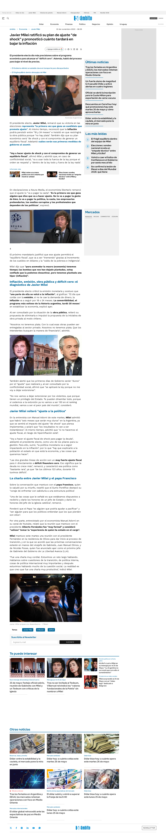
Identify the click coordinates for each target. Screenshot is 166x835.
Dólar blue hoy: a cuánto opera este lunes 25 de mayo (100, 795)
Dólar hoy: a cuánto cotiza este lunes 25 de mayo (63, 811)
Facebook (16, 828)
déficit (51, 630)
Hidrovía (86, 13)
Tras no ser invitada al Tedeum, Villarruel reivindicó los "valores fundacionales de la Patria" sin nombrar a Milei (63, 687)
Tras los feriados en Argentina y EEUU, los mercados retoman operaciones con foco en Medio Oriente (101, 71)
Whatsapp (40, 828)
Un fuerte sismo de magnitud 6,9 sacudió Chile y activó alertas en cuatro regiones (100, 84)
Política (82, 24)
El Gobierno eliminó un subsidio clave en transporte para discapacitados (40, 68)
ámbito (12, 29)
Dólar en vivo (20, 13)
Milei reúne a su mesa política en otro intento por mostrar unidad (33, 174)
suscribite (153, 18)
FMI (95, 13)
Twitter (11, 828)
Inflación (40, 630)
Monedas (88, 216)
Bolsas (96, 216)
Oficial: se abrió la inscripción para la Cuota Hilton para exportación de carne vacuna (100, 95)
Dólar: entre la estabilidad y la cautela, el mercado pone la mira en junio (100, 121)
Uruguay (123, 24)
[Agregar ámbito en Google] (54, 49)
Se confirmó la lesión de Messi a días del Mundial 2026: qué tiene (103, 169)
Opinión (110, 24)
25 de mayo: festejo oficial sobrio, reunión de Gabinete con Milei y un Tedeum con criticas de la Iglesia (27, 687)
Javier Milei (32, 13)
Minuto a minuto (17, 791)
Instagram (22, 828)
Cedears (115, 216)
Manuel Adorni (61, 13)
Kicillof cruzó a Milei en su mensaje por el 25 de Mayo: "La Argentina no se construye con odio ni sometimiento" (109, 668)
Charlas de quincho (46, 13)
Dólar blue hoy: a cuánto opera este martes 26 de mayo (100, 760)
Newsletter (161, 24)
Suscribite (70, 642)
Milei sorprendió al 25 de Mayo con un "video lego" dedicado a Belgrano (109, 682)
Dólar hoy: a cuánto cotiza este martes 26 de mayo (63, 760)
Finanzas (69, 24)
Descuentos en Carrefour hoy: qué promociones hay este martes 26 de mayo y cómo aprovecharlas (101, 108)
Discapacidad (75, 13)
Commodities (105, 216)
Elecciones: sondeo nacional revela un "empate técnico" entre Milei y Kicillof (70, 175)
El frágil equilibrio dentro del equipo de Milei (29, 72)
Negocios (96, 24)
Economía (54, 24)
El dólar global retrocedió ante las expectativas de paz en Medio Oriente (27, 814)
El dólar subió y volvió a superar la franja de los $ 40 (63, 795)
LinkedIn (28, 828)
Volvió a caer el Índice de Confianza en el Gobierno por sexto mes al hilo (104, 160)
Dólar (41, 24)
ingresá (161, 18)
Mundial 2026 (104, 13)
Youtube (33, 828)
